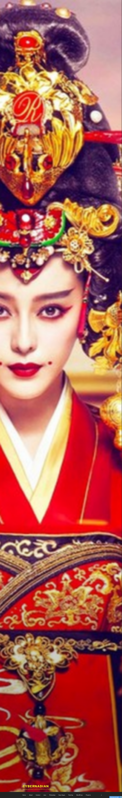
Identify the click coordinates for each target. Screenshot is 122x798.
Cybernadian (36, 784)
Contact (38, 795)
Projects (88, 795)
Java (45, 795)
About (31, 795)
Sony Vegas (62, 795)
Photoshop (52, 795)
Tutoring (70, 795)
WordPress (79, 795)
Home (24, 795)
